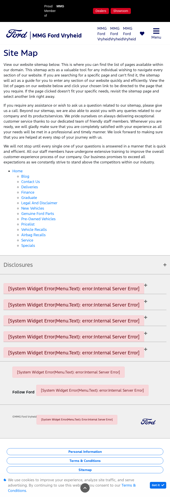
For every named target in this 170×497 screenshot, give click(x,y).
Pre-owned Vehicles (38, 218)
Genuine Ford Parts (37, 213)
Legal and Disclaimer (39, 202)
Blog (25, 176)
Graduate (29, 197)
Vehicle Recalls (34, 229)
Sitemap (85, 470)
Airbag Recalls (33, 234)
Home (17, 171)
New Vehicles (32, 208)
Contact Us (30, 181)
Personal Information (85, 452)
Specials (28, 245)
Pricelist (28, 224)
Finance (27, 192)
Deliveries (29, 187)
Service (27, 240)
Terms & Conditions (85, 461)
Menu (156, 34)
